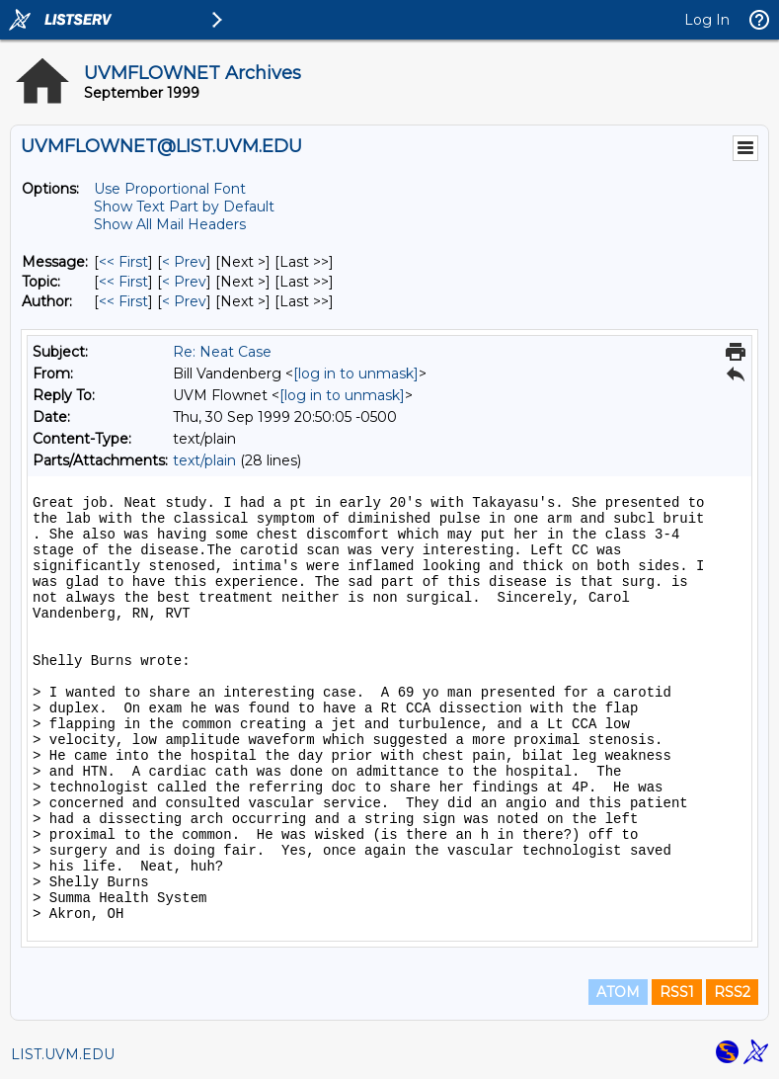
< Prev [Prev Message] (184, 262)
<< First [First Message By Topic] (123, 281)
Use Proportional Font (170, 189)
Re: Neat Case (222, 352)
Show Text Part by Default (184, 206)
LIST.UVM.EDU (63, 1054)
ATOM (618, 992)
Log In (707, 20)
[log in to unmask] (356, 373)
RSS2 (732, 992)
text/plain (204, 460)
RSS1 (677, 992)
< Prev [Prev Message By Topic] (184, 281)
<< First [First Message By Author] (123, 301)
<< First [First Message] (123, 262)
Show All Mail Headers (170, 224)
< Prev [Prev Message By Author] (184, 301)
